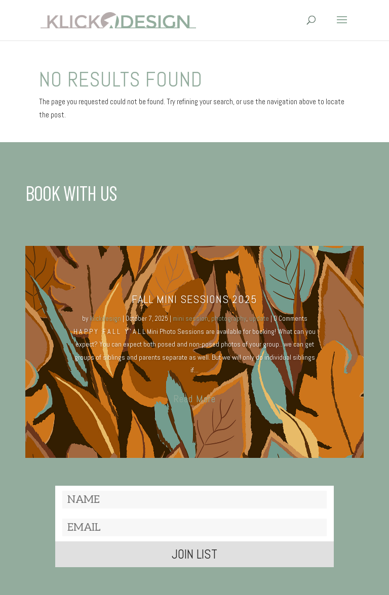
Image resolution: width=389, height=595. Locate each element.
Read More (194, 398)
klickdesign (105, 318)
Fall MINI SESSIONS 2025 (194, 299)
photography (228, 318)
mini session (190, 318)
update (259, 318)
